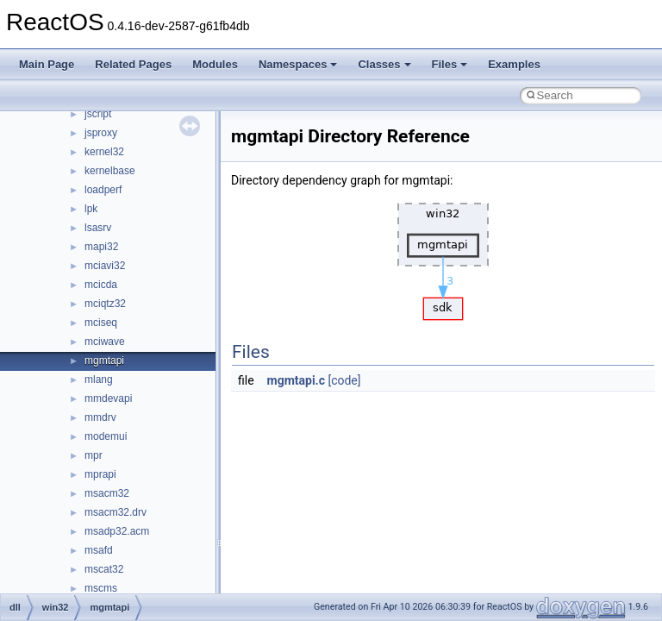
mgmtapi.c (296, 380)
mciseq (100, 323)
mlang (98, 379)
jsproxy (100, 133)
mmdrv (100, 417)
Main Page (46, 64)
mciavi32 (104, 266)
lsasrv (97, 228)
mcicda (100, 285)
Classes (384, 64)
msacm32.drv (115, 512)
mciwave (104, 342)
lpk (90, 209)
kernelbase (109, 171)
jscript (97, 114)
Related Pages (133, 64)
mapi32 (101, 247)
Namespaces (298, 64)
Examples (514, 64)
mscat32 (103, 569)
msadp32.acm (116, 531)
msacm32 (106, 493)
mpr (93, 455)
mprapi (100, 474)
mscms (100, 588)
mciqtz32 (105, 304)
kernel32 (104, 152)
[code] (344, 380)
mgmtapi (104, 360)
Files (450, 64)
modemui (105, 436)
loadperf (103, 190)
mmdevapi (108, 398)
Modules (215, 64)
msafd (98, 550)
